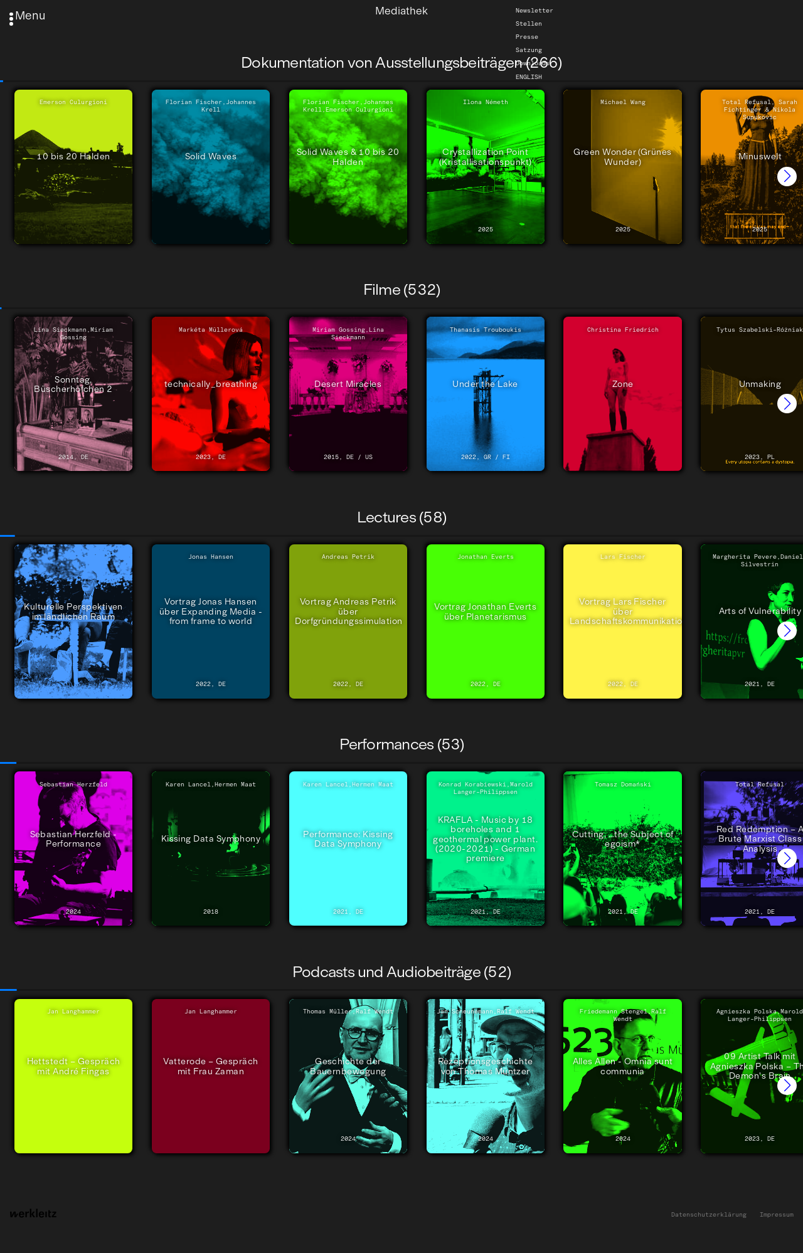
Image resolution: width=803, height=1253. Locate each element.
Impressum (777, 1215)
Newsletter (534, 10)
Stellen (529, 24)
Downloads (533, 63)
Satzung (529, 50)
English (529, 76)
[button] (787, 176)
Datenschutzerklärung (709, 1215)
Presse (527, 37)
